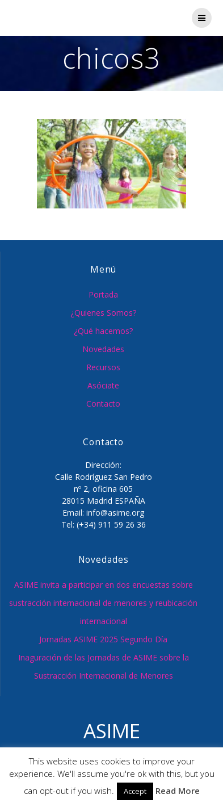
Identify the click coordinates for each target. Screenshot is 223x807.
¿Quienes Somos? (103, 312)
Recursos (103, 367)
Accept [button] (135, 791)
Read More (177, 790)
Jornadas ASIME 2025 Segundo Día (103, 639)
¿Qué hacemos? (103, 330)
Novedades (103, 349)
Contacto (103, 403)
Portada (103, 294)
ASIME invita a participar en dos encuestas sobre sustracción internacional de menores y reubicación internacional (103, 602)
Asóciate (103, 385)
